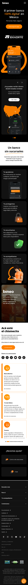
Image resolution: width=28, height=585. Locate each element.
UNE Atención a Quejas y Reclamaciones (11, 550)
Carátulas (4, 513)
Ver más (9, 101)
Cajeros (4, 532)
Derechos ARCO (5, 555)
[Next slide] (21, 82)
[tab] (13, 137)
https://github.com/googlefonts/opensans (15, 579)
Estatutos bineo (6, 523)
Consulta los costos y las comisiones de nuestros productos (10, 519)
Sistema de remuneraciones (9, 516)
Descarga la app (14, 26)
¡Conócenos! (8, 347)
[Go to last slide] (17, 82)
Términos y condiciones (7, 541)
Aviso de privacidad (6, 544)
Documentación (6, 510)
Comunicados (5, 526)
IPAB (2, 552)
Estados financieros (6, 529)
